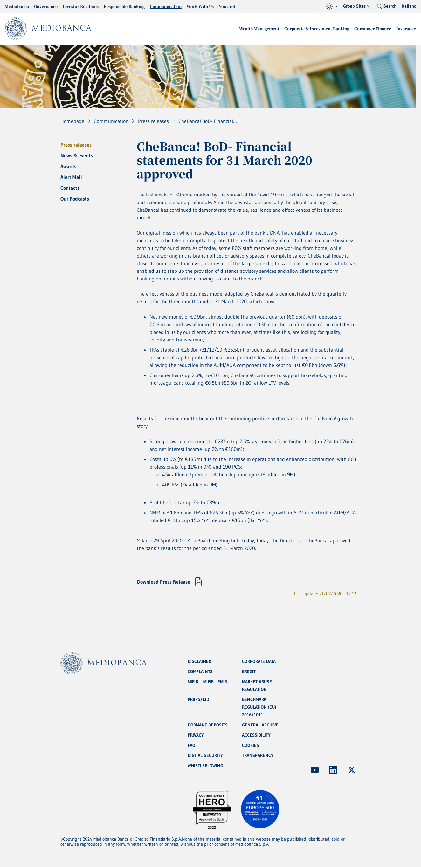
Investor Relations (81, 6)
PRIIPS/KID (198, 699)
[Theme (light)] (332, 6)
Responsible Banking (124, 6)
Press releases (76, 144)
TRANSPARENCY (257, 755)
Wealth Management (259, 28)
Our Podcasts (74, 199)
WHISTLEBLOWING (205, 765)
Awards (68, 166)
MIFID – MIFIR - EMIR (207, 682)
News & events (76, 155)
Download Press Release (163, 582)
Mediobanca (17, 6)
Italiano (409, 6)
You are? (227, 6)
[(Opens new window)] (315, 770)
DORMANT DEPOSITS (208, 725)
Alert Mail (71, 177)
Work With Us (200, 6)
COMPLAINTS (200, 671)
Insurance (406, 28)
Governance (46, 6)
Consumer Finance (372, 28)
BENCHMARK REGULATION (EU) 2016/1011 (259, 707)
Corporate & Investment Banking (316, 28)
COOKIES (250, 745)
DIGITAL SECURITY (205, 755)
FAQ (191, 745)
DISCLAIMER (199, 661)
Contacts (69, 188)
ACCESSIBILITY (256, 735)
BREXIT (249, 671)
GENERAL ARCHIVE (260, 725)
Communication (166, 6)
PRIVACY (196, 735)
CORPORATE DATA (259, 661)
